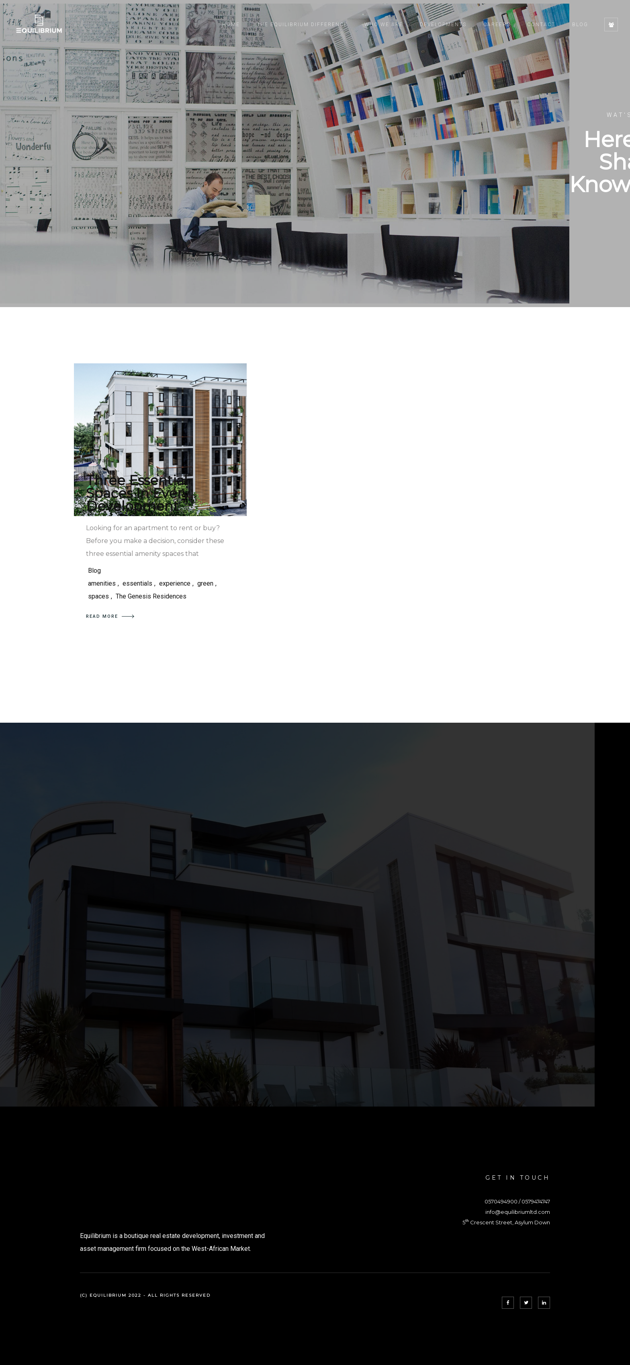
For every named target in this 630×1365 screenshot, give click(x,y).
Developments (443, 24)
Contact (541, 24)
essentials (137, 583)
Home (231, 24)
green (205, 583)
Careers (496, 24)
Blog (580, 24)
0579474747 (536, 1201)
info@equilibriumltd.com (517, 1212)
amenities (102, 583)
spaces (98, 596)
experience (174, 583)
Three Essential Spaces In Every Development (138, 493)
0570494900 (501, 1201)
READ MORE (110, 616)
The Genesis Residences (151, 596)
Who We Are (383, 24)
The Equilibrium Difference (302, 24)
